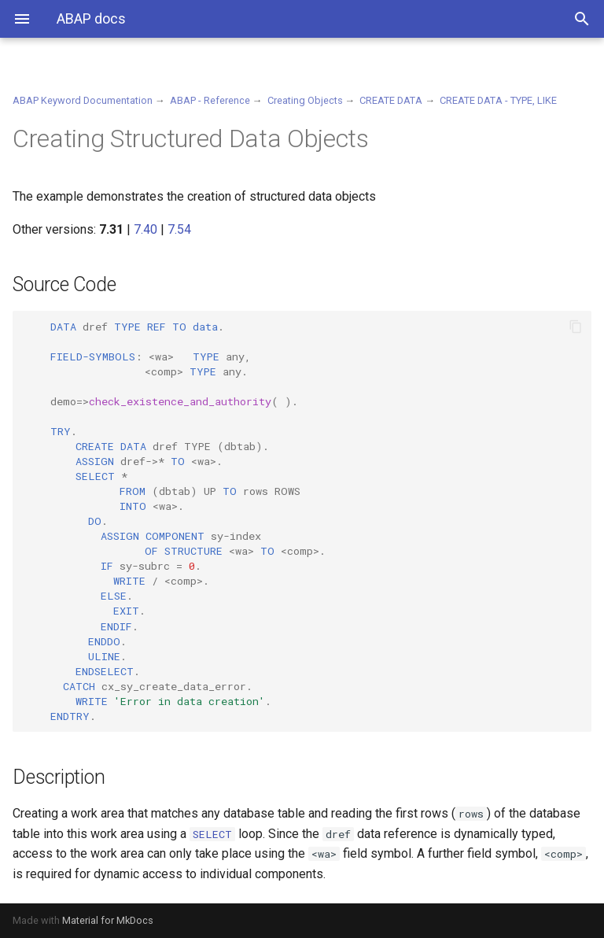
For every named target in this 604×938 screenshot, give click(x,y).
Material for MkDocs (107, 920)
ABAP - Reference (210, 100)
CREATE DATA (390, 100)
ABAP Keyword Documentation (83, 100)
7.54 (179, 229)
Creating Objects (305, 100)
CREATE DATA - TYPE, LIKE (498, 100)
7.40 (145, 229)
